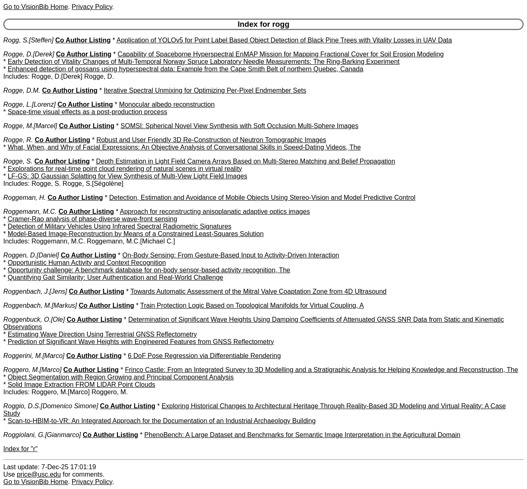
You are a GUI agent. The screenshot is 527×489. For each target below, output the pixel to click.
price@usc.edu (39, 474)
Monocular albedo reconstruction (167, 104)
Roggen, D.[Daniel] (31, 255)
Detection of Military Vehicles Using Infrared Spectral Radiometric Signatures (119, 226)
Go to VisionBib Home (35, 6)
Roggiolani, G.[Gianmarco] (42, 434)
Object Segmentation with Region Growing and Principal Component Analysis (121, 377)
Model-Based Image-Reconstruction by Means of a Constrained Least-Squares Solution (136, 233)
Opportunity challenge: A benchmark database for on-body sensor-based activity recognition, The (149, 270)
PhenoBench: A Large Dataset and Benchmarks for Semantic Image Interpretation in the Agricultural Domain (303, 434)
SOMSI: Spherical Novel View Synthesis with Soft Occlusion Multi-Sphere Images (240, 125)
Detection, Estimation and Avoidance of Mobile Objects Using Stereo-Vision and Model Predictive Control (262, 197)
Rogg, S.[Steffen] (28, 40)
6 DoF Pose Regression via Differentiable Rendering (204, 355)
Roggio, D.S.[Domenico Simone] (50, 405)
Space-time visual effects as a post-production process (87, 111)
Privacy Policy (92, 6)
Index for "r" (20, 448)
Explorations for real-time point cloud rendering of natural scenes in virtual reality (125, 168)
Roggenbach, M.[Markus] (40, 305)
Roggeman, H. (24, 197)
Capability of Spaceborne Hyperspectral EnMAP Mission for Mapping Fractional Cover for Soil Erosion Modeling (281, 54)
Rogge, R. (18, 139)
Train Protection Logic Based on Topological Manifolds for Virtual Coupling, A (252, 305)
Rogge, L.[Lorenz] (29, 104)
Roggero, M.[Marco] (32, 369)
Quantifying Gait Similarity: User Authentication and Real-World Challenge (116, 277)
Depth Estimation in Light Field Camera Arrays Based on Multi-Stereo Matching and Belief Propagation (245, 161)
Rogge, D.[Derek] (28, 54)
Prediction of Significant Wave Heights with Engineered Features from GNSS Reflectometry (141, 341)
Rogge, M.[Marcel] (30, 125)
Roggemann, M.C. (30, 211)
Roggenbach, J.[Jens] (35, 291)
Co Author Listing (83, 40)
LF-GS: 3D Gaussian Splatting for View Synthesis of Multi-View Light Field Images (127, 176)
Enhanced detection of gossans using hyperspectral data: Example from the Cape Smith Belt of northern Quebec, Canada (186, 69)
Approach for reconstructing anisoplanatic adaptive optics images (215, 211)
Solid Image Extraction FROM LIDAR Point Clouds (81, 384)
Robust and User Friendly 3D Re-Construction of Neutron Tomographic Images (211, 139)
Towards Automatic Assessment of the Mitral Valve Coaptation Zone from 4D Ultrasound (259, 291)
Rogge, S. (18, 161)
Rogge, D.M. (21, 90)
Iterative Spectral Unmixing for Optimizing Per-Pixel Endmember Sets (205, 90)
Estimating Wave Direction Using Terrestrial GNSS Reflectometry (102, 334)
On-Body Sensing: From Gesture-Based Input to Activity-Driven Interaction (230, 255)
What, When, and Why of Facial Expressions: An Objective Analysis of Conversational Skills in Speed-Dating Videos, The (184, 147)
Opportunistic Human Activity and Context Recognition (87, 262)
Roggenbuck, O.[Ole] (34, 319)
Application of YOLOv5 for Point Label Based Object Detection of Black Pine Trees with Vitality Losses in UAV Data (284, 40)
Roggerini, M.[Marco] (34, 355)
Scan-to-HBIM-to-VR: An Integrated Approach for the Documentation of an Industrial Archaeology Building (162, 420)
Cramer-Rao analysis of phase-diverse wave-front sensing (92, 218)
